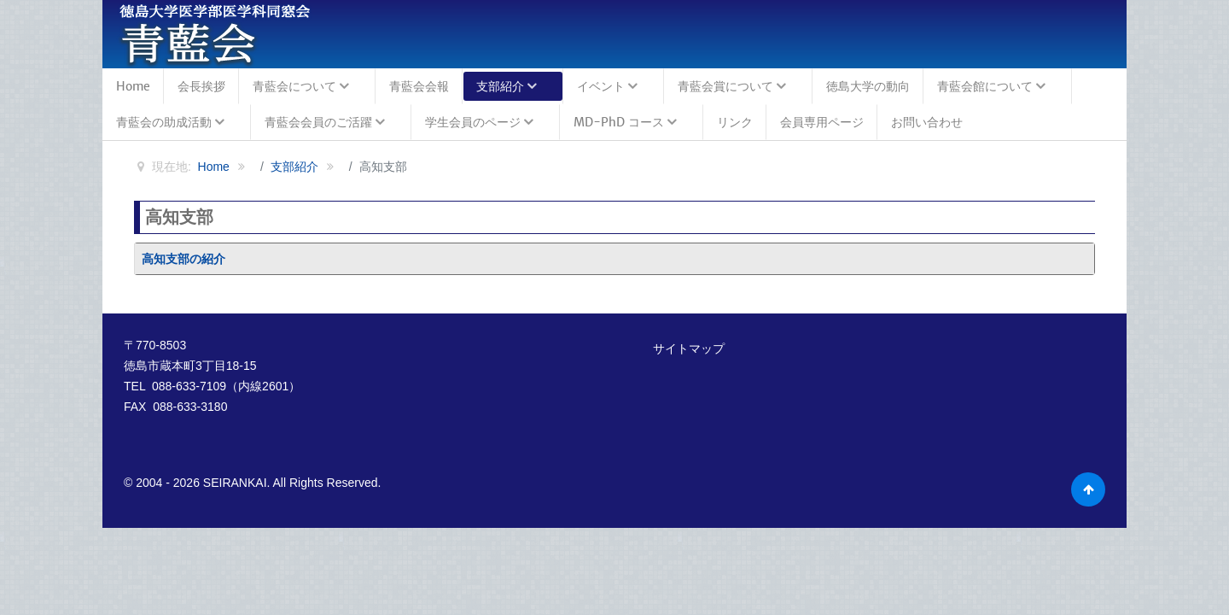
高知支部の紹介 (183, 259)
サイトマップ (689, 348)
